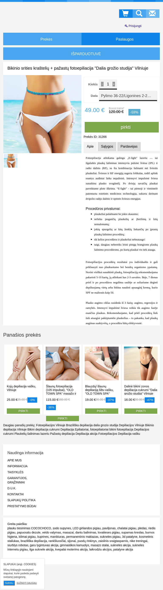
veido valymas (51, 532)
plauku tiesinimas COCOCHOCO (29, 528)
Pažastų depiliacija (62, 433)
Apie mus (14, 460)
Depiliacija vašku (129, 433)
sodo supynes (62, 528)
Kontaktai (15, 494)
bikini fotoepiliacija (121, 429)
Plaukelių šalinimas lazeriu (31, 433)
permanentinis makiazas (82, 536)
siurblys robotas (17, 545)
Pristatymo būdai (21, 506)
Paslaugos (120, 39)
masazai (68, 532)
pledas (142, 528)
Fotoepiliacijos (107, 433)
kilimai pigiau (27, 536)
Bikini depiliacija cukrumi (43, 429)
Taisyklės (15, 472)
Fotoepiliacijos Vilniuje (50, 425)
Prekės (42, 39)
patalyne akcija (123, 549)
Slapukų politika (21, 500)
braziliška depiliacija (34, 541)
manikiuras (57, 536)
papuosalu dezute (29, 532)
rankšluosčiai (57, 541)
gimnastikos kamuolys (74, 545)
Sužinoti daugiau (27, 583)
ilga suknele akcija (42, 549)
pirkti (122, 127)
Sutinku (9, 583)
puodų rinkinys (87, 541)
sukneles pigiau (110, 536)
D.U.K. (11, 488)
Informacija (17, 466)
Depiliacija (67, 429)
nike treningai (138, 541)
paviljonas (108, 528)
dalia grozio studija (105, 425)
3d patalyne (129, 536)
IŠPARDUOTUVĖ (81, 54)
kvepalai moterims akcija (71, 549)
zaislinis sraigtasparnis (113, 541)
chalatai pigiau (126, 528)
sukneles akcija (121, 545)
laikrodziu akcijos (100, 549)
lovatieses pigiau (109, 532)
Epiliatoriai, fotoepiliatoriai (91, 429)
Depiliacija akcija (87, 433)
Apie (90, 146)
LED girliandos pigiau (87, 528)
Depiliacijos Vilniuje (131, 425)
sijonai (71, 541)
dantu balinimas (85, 532)
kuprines (43, 536)
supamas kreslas (132, 532)
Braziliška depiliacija (79, 425)
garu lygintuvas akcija (44, 545)
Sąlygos (107, 146)
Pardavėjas (129, 146)
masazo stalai (100, 545)
